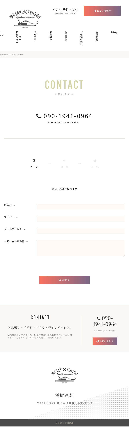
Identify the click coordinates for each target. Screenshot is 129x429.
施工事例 (66, 36)
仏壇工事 (35, 36)
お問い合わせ (104, 343)
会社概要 (97, 36)
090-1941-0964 (64, 116)
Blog (114, 32)
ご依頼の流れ (81, 38)
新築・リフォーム (19, 37)
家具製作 (51, 36)
